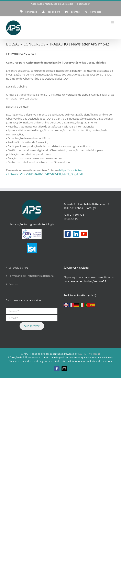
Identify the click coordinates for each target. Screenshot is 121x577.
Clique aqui (70, 277)
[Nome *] (31, 311)
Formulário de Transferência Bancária (31, 276)
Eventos (13, 284)
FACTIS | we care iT (89, 353)
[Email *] (31, 318)
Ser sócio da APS (18, 267)
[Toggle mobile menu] (113, 23)
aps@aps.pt (83, 3)
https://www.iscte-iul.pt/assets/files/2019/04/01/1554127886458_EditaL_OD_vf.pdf (44, 172)
